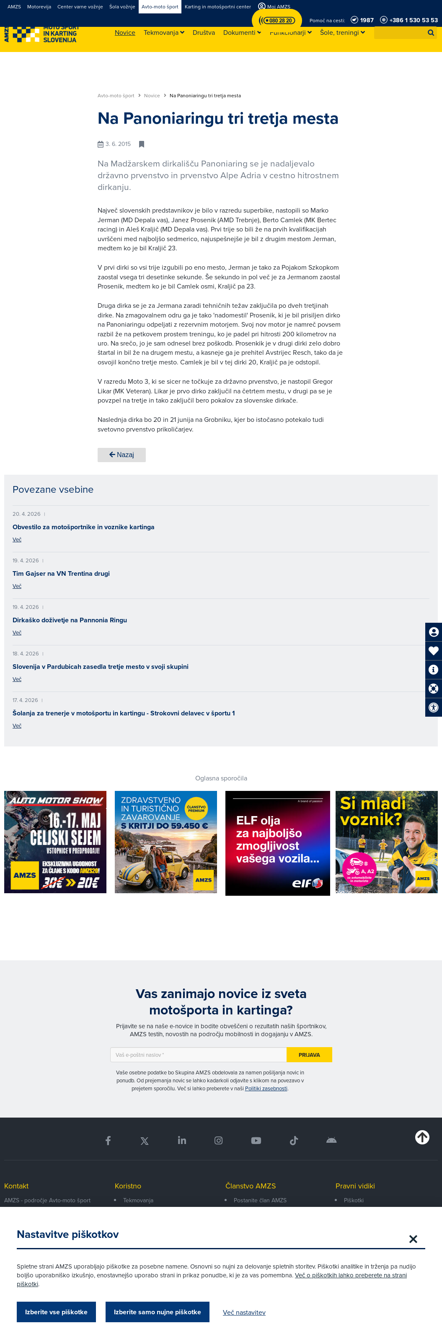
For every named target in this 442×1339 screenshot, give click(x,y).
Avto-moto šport (119, 96)
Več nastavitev (244, 1312)
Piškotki (354, 1200)
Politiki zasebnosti (266, 1088)
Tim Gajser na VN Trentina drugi (61, 573)
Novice (155, 96)
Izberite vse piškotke (56, 1312)
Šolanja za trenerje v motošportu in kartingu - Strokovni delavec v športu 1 (124, 713)
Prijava (309, 1055)
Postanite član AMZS (260, 1200)
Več (17, 539)
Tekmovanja (138, 1200)
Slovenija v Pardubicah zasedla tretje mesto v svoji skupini (101, 666)
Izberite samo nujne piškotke (157, 1312)
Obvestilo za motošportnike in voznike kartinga (84, 527)
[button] (431, 33)
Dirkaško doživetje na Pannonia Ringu (70, 620)
